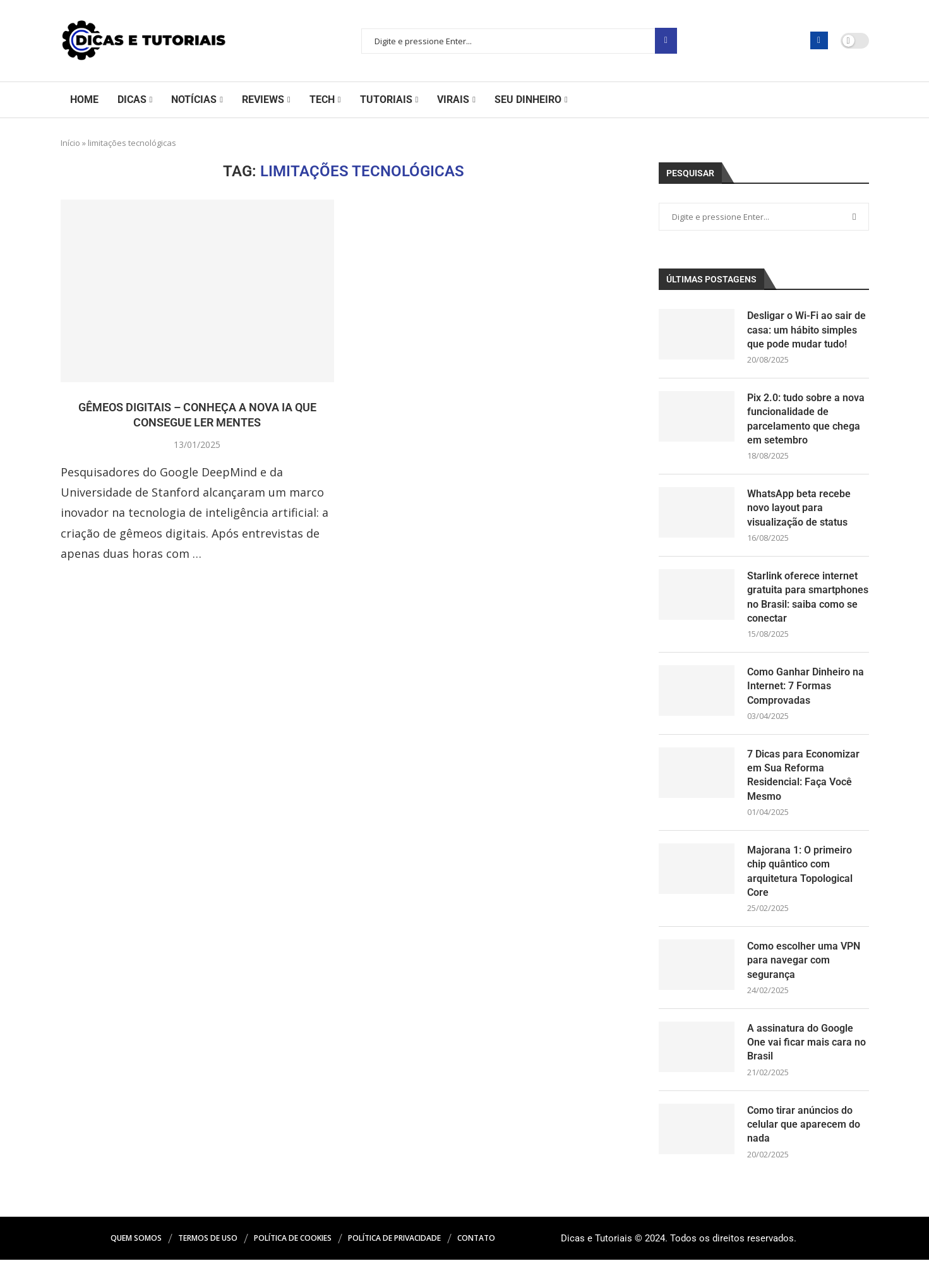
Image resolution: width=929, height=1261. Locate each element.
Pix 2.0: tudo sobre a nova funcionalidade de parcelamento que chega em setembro (806, 419)
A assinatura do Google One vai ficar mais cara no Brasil (806, 1043)
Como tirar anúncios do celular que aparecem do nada (803, 1125)
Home (84, 100)
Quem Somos (136, 1239)
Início (70, 142)
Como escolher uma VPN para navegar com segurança (803, 961)
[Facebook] (819, 40)
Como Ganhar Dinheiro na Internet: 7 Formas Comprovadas (805, 687)
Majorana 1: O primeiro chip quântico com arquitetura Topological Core (800, 872)
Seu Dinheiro (527, 100)
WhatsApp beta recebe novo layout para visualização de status (799, 508)
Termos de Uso (207, 1239)
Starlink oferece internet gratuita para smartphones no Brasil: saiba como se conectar (807, 597)
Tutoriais (386, 100)
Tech (322, 100)
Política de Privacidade (394, 1239)
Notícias (194, 100)
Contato (476, 1239)
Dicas (132, 100)
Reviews (263, 100)
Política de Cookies (293, 1239)
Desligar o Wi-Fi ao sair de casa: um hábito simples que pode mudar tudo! (806, 330)
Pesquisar (666, 41)
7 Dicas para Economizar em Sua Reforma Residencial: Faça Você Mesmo (803, 776)
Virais (453, 100)
